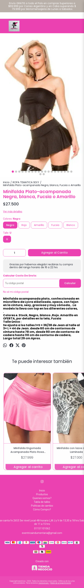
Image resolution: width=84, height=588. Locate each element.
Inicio (42, 490)
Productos (42, 494)
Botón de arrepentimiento (60, 583)
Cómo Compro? (42, 509)
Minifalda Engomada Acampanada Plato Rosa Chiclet (27, 450)
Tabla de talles (42, 501)
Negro (10, 225)
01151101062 (42, 528)
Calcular (70, 283)
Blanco (70, 225)
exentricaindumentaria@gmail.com (42, 533)
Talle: (7, 232)
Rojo (24, 225)
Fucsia (55, 225)
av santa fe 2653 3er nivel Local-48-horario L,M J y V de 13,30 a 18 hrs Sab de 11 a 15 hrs (42, 522)
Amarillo (39, 225)
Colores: (11, 218)
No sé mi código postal (16, 291)
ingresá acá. (43, 583)
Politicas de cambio (42, 505)
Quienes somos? (42, 498)
